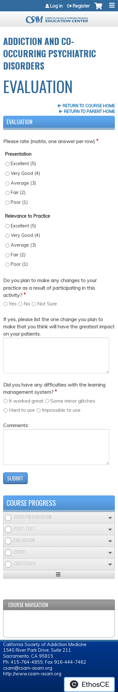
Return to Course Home (89, 105)
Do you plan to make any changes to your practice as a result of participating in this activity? (50, 287)
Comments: (16, 425)
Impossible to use (61, 410)
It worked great (26, 401)
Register (81, 6)
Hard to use (22, 410)
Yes (13, 303)
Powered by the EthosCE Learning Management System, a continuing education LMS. (89, 684)
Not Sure (47, 303)
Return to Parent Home (89, 111)
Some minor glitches (72, 401)
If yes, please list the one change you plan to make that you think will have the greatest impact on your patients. (59, 326)
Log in (56, 6)
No (27, 303)
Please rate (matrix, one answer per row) (49, 141)
